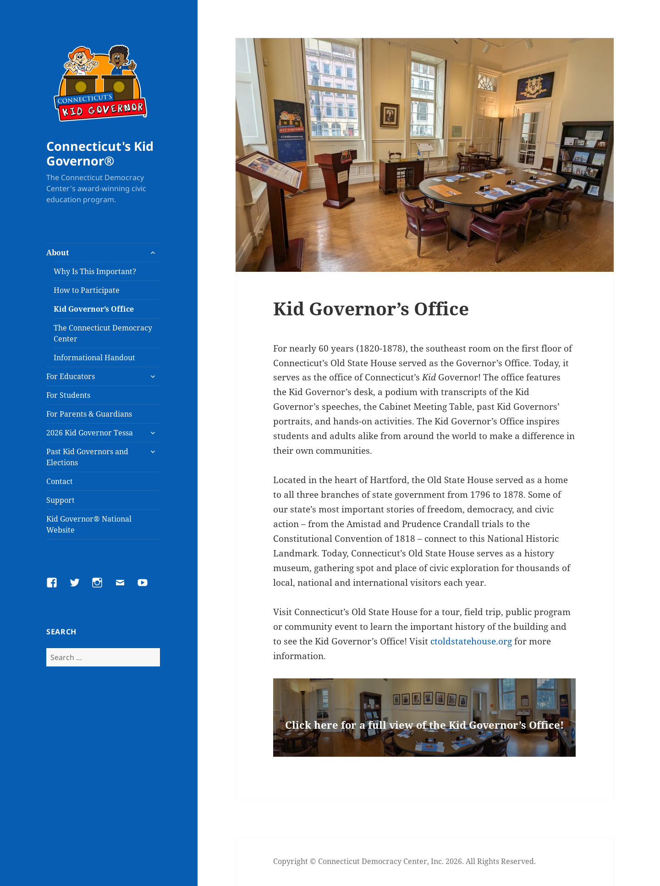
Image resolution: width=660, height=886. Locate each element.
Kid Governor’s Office (94, 309)
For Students (68, 395)
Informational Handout (94, 357)
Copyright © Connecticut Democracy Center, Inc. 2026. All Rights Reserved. (404, 861)
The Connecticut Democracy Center (103, 333)
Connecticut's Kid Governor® (100, 153)
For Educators (70, 376)
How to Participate (87, 290)
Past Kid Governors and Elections (87, 457)
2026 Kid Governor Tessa (89, 433)
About (57, 253)
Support (60, 500)
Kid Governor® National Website (89, 524)
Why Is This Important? (95, 271)
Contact (59, 481)
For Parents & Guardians (89, 414)
